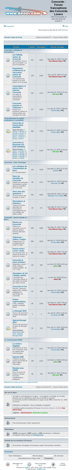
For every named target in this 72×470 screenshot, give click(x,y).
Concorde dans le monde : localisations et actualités (14, 119)
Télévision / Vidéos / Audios (19, 238)
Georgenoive (38, 435)
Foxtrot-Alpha (56, 110)
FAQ (65, 26)
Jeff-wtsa (55, 94)
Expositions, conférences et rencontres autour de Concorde (19, 72)
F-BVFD (21, 137)
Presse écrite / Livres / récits (19, 250)
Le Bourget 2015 (19, 311)
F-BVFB (21, 135)
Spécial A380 (18, 357)
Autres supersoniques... (20, 300)
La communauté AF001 (13, 340)
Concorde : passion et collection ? (18, 105)
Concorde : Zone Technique (15, 162)
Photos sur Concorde (17, 223)
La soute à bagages (17, 345)
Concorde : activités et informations (13, 51)
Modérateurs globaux (40, 413)
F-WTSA (21, 131)
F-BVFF (21, 139)
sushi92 (56, 171)
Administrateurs (26, 413)
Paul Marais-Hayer (56, 61)
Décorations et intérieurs (19, 202)
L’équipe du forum (32, 382)
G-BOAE (21, 156)
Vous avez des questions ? (19, 193)
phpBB (26, 467)
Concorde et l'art (20, 287)
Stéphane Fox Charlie (56, 196)
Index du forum (16, 37)
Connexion (9, 26)
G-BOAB (21, 154)
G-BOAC (21, 153)
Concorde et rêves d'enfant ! (19, 261)
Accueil (7, 37)
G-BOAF (21, 158)
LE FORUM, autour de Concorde (17, 57)
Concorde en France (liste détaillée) (18, 125)
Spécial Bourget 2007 (18, 334)
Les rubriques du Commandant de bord (20, 168)
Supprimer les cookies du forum (14, 382)
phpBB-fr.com (41, 469)
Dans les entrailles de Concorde (18, 178)
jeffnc (56, 266)
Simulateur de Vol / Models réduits (20, 274)
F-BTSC (21, 133)
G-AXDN (21, 151)
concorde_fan (56, 183)
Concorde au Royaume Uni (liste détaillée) (19, 145)
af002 (56, 279)
